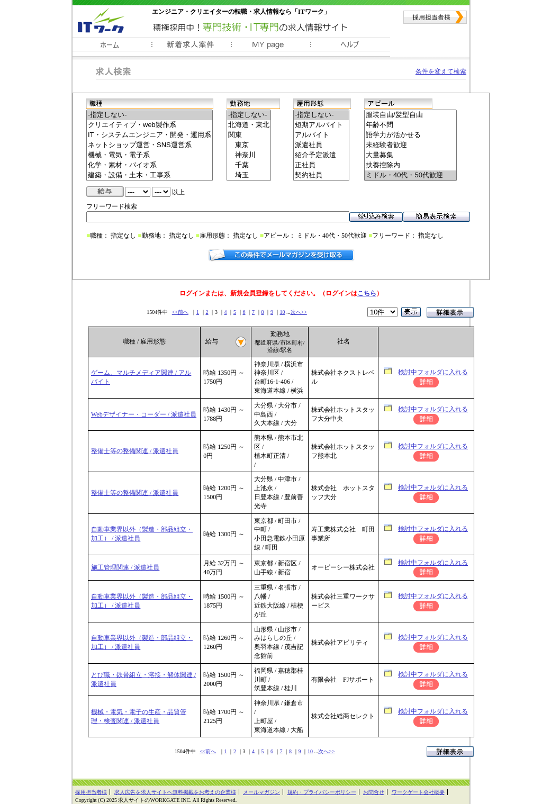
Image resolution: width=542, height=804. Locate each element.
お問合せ (373, 792)
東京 (248, 145)
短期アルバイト (321, 125)
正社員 (321, 165)
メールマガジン (261, 792)
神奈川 (248, 155)
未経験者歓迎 (410, 145)
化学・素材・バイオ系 (149, 165)
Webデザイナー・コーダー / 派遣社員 (143, 414)
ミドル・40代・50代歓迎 (410, 175)
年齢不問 (410, 125)
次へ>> (299, 312)
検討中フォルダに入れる (433, 372)
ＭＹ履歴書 (271, 47)
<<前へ (180, 312)
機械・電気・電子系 (149, 155)
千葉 (248, 165)
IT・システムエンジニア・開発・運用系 (149, 135)
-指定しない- (149, 115)
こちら (366, 293)
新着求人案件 (191, 47)
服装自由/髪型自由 (410, 115)
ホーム (112, 47)
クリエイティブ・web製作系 (149, 125)
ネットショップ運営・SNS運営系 (149, 145)
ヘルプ (350, 47)
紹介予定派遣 (321, 155)
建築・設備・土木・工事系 (149, 175)
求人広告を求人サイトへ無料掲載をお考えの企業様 (175, 792)
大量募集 (410, 155)
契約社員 (321, 175)
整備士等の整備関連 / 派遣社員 (134, 451)
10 (282, 312)
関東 (248, 135)
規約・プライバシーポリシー (321, 792)
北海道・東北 (248, 125)
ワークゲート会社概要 (418, 792)
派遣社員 (321, 145)
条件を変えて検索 (440, 71)
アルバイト (321, 135)
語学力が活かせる (410, 135)
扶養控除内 (410, 165)
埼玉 (248, 175)
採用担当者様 (435, 17)
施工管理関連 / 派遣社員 (125, 567)
